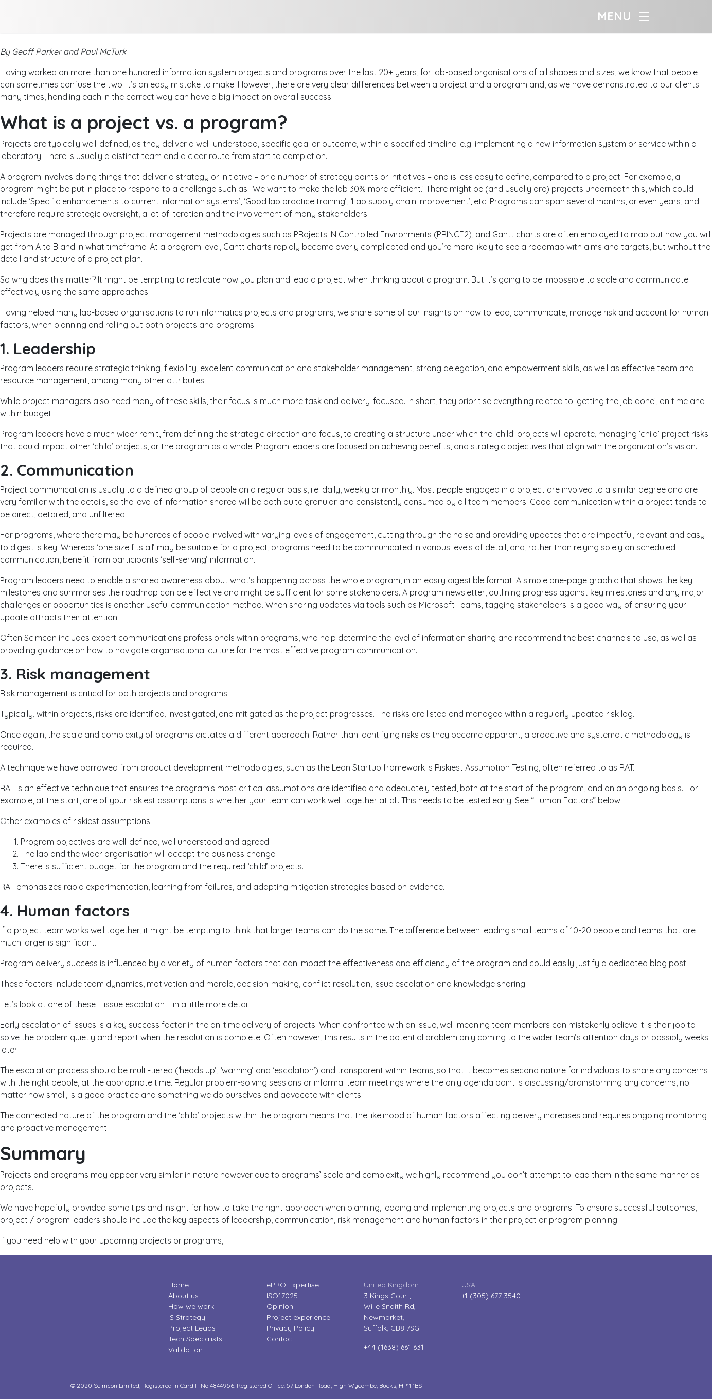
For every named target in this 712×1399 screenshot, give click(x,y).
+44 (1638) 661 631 (394, 1347)
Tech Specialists (195, 1338)
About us (183, 1295)
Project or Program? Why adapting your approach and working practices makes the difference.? (183, 39)
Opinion (279, 1306)
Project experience (298, 1317)
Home (178, 1284)
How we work (191, 1306)
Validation (185, 1349)
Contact (280, 1338)
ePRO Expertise (292, 1284)
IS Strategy (186, 1317)
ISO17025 (282, 1295)
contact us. (246, 1240)
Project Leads (192, 1328)
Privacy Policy (290, 1328)
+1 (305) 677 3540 (491, 1295)
